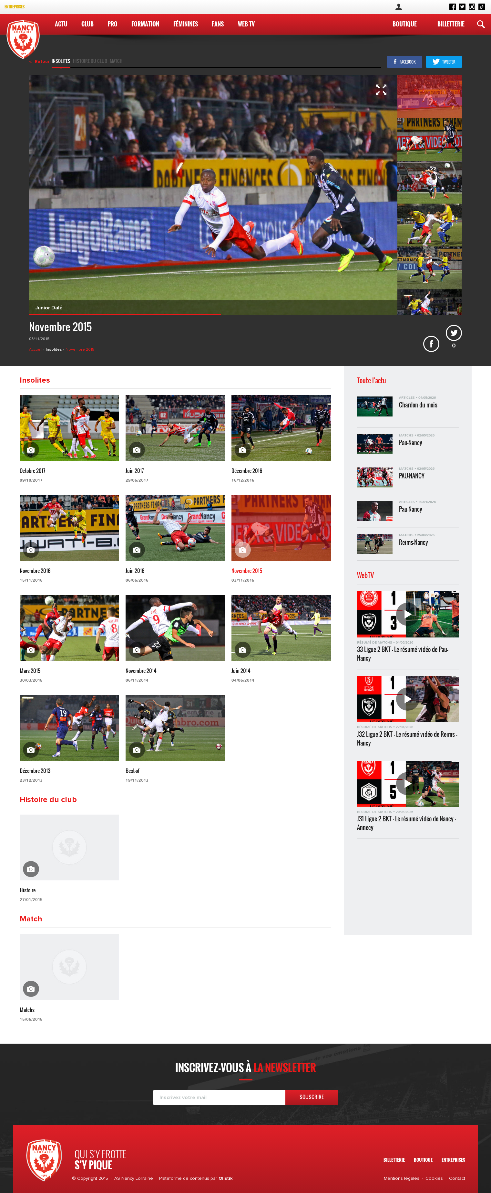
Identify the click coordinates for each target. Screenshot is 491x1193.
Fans (218, 24)
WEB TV (246, 24)
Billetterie (451, 24)
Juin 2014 (241, 671)
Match (116, 61)
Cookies (434, 1178)
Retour (42, 61)
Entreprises (15, 6)
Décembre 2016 (246, 471)
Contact (457, 1178)
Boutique (405, 24)
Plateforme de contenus (184, 1178)
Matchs (27, 1010)
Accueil (36, 350)
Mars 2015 (30, 671)
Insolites (61, 61)
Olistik (226, 1178)
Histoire (28, 890)
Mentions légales (401, 1178)
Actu (61, 24)
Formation (145, 24)
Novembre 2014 (141, 671)
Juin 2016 (135, 571)
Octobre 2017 (32, 471)
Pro (113, 24)
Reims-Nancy (413, 542)
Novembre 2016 (35, 571)
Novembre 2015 (80, 350)
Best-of (132, 771)
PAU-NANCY (412, 476)
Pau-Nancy (410, 443)
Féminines (185, 24)
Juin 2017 (135, 471)
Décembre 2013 (35, 771)
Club (87, 24)
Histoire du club (90, 61)
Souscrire (312, 1097)
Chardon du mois (418, 405)
